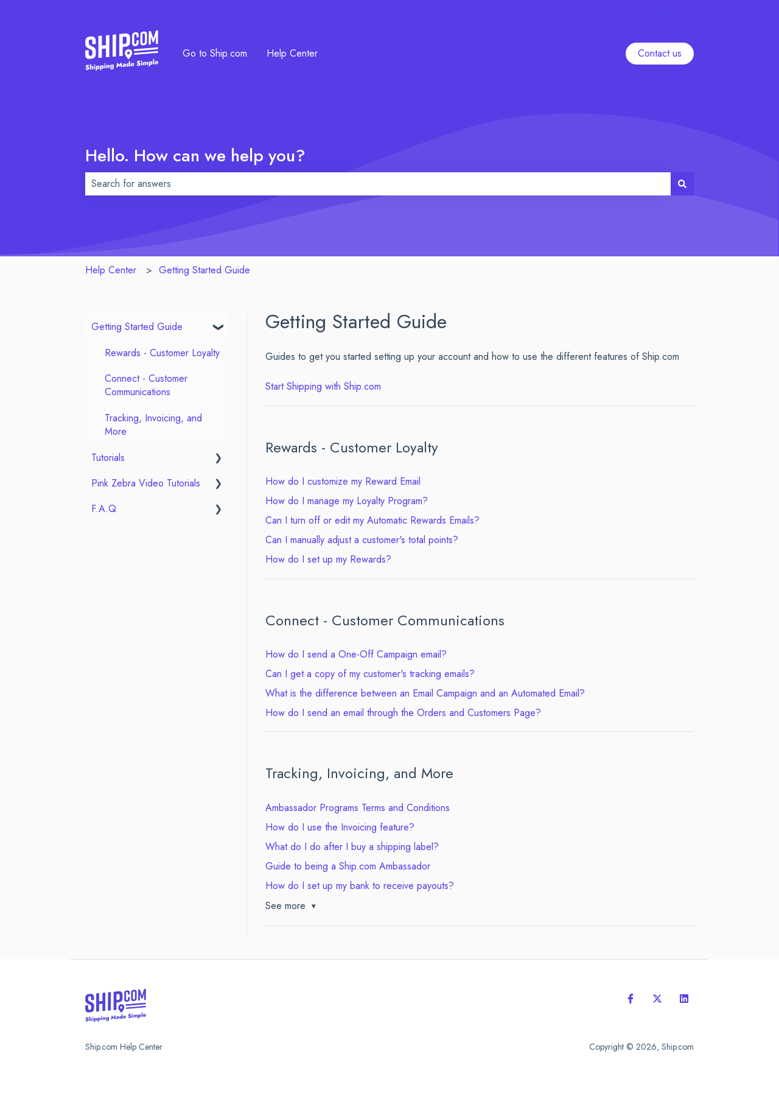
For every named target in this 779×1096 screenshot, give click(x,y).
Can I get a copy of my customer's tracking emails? (370, 674)
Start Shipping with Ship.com (323, 386)
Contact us (672, 12)
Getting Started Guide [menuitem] (137, 327)
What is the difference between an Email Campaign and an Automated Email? (425, 693)
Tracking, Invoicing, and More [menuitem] (153, 424)
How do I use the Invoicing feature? (339, 827)
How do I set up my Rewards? (328, 559)
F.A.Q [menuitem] (103, 509)
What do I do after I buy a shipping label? (352, 847)
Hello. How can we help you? (195, 155)
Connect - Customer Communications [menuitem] (146, 385)
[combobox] (378, 183)
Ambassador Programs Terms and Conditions (357, 808)
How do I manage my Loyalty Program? (346, 501)
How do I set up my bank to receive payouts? (359, 886)
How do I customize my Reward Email (343, 481)
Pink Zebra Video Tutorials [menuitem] (145, 483)
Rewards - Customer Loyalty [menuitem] (162, 353)
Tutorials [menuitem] (108, 458)
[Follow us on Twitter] (657, 998)
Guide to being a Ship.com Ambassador (347, 866)
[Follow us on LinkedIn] (684, 998)
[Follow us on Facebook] (630, 998)
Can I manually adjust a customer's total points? (361, 540)
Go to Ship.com (215, 53)
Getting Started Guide (204, 270)
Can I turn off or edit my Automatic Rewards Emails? (372, 520)
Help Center (292, 53)
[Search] (682, 183)
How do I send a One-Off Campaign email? (356, 654)
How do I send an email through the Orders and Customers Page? (403, 713)
